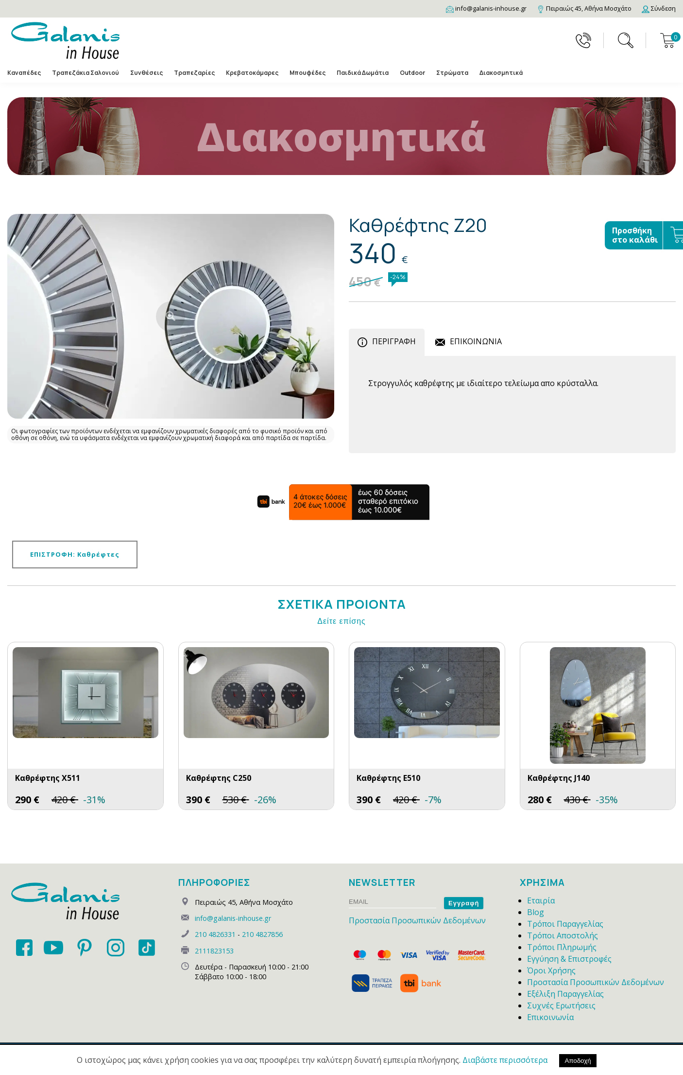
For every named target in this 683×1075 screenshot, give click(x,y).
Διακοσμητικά (501, 73)
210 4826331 (215, 934)
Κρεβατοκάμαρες (252, 73)
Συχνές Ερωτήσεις (561, 1005)
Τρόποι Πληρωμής (562, 947)
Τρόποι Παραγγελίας (565, 923)
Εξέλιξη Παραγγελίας (565, 993)
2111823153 (214, 950)
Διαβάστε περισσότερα (504, 1060)
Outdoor (412, 73)
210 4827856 (262, 934)
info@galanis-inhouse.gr (233, 918)
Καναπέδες (24, 73)
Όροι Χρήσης (551, 970)
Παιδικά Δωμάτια (363, 73)
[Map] (584, 8)
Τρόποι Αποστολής (562, 935)
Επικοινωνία (550, 1017)
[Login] (659, 8)
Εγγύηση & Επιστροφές (569, 958)
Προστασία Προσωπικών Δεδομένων (417, 920)
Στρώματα (452, 73)
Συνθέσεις (146, 73)
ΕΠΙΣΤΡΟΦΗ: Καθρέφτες (75, 554)
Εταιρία (541, 900)
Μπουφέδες (307, 73)
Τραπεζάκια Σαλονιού (85, 73)
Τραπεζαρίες (194, 73)
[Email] (486, 8)
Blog (535, 912)
